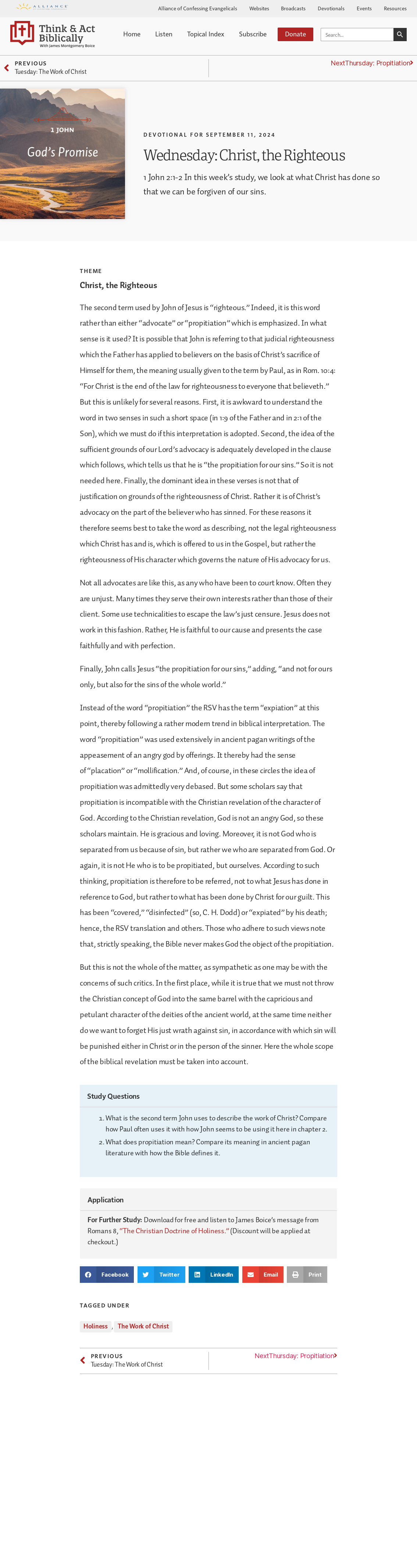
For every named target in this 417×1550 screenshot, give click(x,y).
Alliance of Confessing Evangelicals (197, 8)
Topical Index (205, 33)
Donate (295, 33)
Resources (395, 8)
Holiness (95, 1326)
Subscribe (253, 33)
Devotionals (331, 8)
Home (131, 33)
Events (364, 8)
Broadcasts (293, 8)
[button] (107, 1274)
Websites (259, 8)
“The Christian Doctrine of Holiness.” (174, 1231)
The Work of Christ (143, 1326)
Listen (163, 33)
